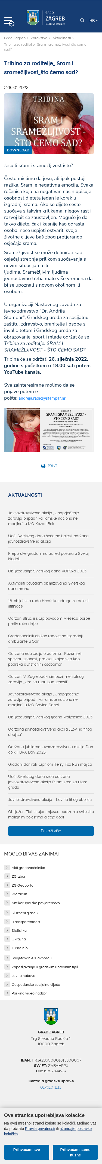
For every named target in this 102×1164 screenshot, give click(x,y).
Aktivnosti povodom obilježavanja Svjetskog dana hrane (46, 586)
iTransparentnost (26, 922)
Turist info (20, 948)
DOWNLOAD (18, 150)
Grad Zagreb (15, 38)
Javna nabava (23, 976)
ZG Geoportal (23, 885)
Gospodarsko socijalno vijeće (36, 985)
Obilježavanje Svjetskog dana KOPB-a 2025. (47, 571)
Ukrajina (19, 939)
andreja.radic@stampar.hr (42, 398)
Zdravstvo (39, 38)
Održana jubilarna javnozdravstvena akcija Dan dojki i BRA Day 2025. (50, 749)
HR (93, 20)
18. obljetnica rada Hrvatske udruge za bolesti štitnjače (48, 603)
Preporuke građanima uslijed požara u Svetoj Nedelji (48, 556)
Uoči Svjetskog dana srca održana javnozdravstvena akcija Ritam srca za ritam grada (47, 782)
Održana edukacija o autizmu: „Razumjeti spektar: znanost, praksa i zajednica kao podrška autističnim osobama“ (45, 658)
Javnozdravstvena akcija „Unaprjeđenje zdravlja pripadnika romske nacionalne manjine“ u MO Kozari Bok (43, 518)
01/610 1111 (50, 1087)
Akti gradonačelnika (28, 868)
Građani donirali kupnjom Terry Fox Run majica (50, 764)
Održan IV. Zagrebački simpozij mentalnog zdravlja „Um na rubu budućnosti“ (46, 679)
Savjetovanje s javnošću (32, 958)
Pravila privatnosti (40, 1128)
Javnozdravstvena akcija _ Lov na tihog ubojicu (50, 799)
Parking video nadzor (29, 993)
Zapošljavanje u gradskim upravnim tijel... (45, 967)
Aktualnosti (61, 38)
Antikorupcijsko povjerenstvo (36, 903)
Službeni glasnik (25, 913)
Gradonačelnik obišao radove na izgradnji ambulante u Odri (45, 639)
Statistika (19, 930)
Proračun (19, 894)
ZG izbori (19, 876)
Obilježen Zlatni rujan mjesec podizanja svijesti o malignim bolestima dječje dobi (51, 814)
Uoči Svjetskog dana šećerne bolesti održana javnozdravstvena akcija (48, 538)
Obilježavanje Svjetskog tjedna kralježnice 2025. (50, 717)
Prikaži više (51, 830)
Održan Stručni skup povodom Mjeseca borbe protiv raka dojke (49, 621)
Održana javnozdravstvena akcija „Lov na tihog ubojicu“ (50, 732)
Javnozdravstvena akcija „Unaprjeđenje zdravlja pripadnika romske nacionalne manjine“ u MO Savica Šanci (43, 699)
